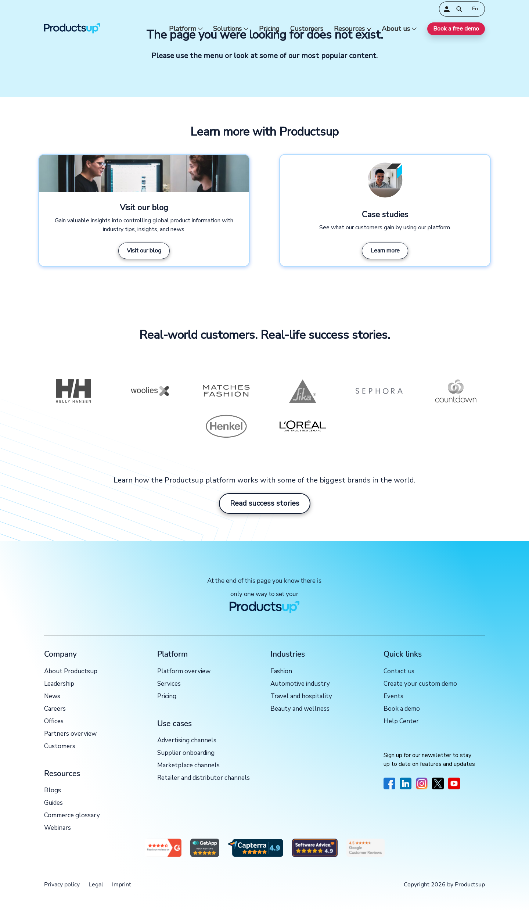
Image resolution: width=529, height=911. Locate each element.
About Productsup (70, 671)
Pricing (269, 29)
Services (169, 684)
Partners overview (70, 734)
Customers (306, 29)
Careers (55, 709)
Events (393, 696)
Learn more (385, 251)
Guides (53, 803)
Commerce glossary (72, 815)
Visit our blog (144, 251)
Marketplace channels (188, 766)
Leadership (59, 684)
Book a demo (402, 709)
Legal (96, 884)
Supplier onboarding (186, 753)
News (52, 696)
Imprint (121, 884)
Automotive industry (300, 684)
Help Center (401, 721)
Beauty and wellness (300, 709)
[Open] (459, 9)
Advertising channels (186, 741)
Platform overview (183, 671)
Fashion (281, 671)
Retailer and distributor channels (203, 778)
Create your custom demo (420, 684)
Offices (54, 721)
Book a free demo (456, 29)
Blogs (52, 791)
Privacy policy (62, 884)
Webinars (57, 828)
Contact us (399, 671)
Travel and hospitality (301, 696)
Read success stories (264, 503)
